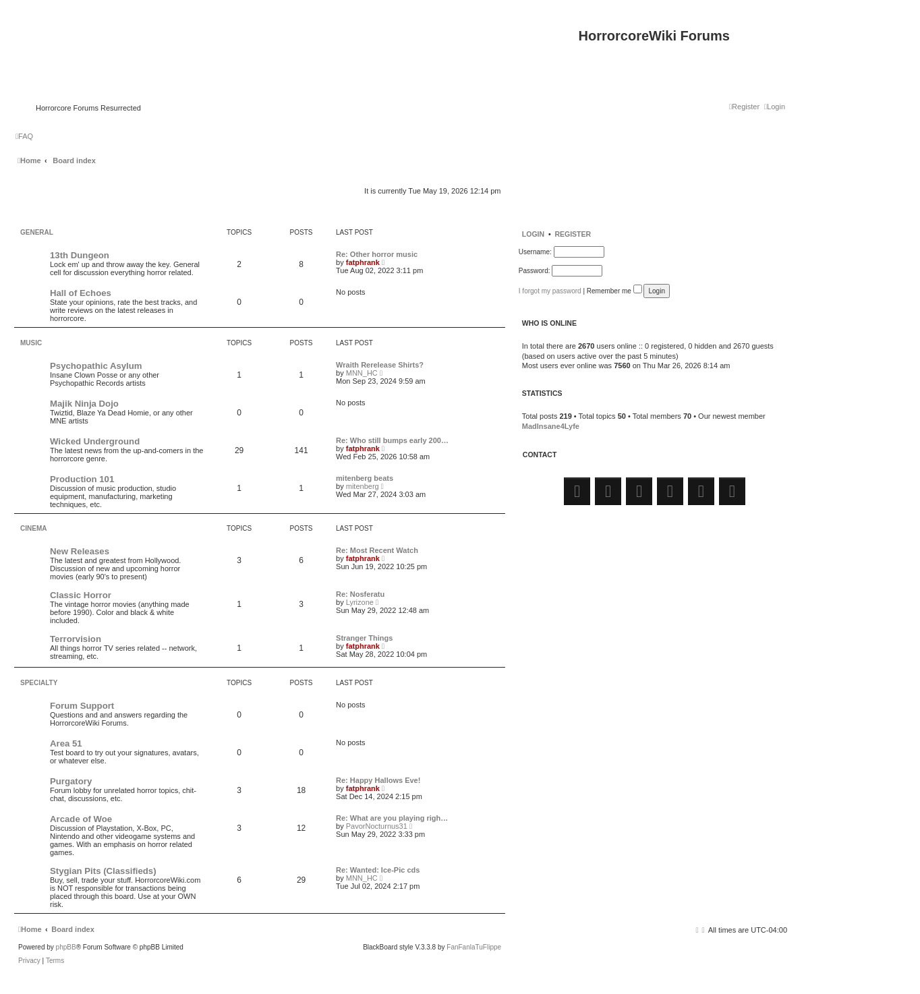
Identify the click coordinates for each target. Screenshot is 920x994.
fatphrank (363, 262)
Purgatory (71, 781)
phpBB (66, 947)
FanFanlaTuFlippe (474, 947)
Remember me (614, 291)
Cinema (33, 528)
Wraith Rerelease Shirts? (380, 365)
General (36, 232)
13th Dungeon (79, 255)
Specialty (38, 682)
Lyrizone (360, 602)
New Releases (79, 551)
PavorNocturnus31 (376, 826)
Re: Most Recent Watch (377, 550)
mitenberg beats (364, 478)
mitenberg (362, 486)
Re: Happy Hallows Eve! (378, 780)
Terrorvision (75, 639)
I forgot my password (550, 291)
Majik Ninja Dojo (84, 404)
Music (31, 343)
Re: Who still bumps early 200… (392, 440)
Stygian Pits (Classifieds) (103, 871)
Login (533, 234)
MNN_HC (362, 373)
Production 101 (82, 479)
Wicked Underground (95, 441)
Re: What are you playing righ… (392, 818)
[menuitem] (774, 106)
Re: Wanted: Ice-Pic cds (378, 870)
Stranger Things (364, 638)
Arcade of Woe (81, 819)
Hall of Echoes (80, 293)
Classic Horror (80, 595)
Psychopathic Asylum (96, 366)
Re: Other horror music (377, 254)
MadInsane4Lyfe (550, 426)
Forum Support (82, 706)
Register (572, 234)
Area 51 (66, 743)
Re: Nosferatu (360, 594)
